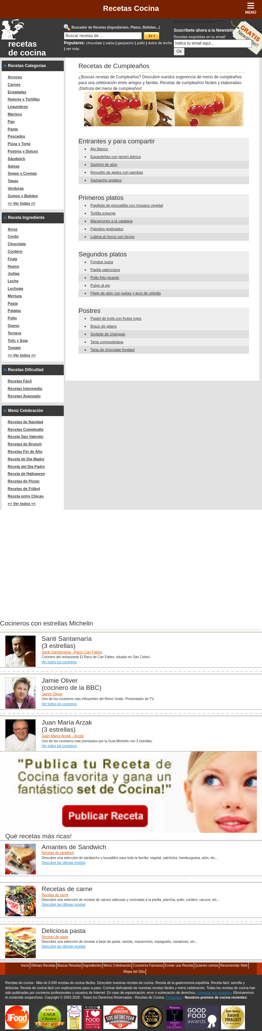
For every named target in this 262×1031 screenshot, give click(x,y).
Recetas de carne (55, 895)
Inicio (25, 965)
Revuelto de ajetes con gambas (116, 172)
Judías (14, 273)
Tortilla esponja (102, 213)
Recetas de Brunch (25, 444)
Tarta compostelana (106, 342)
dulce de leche (160, 43)
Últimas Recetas (43, 965)
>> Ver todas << (21, 203)
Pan (11, 122)
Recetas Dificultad (25, 369)
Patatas (14, 310)
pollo (141, 43)
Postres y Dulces (23, 151)
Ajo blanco (99, 149)
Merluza (15, 296)
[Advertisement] (57, 557)
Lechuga (15, 288)
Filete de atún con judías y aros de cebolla (125, 293)
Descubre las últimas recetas (63, 863)
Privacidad (174, 997)
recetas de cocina (27, 48)
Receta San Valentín (26, 436)
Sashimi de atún (103, 164)
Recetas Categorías (27, 65)
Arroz (13, 229)
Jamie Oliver (52, 694)
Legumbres (18, 107)
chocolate (94, 43)
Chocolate (17, 244)
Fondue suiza (101, 262)
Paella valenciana (105, 270)
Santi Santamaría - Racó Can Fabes (72, 652)
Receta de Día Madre (26, 459)
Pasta (13, 129)
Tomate (14, 348)
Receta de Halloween (26, 474)
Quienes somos (206, 965)
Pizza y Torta (19, 144)
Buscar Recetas (69, 965)
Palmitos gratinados (106, 229)
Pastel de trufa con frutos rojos (115, 318)
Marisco (15, 114)
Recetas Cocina (131, 8)
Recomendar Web (233, 965)
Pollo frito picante (104, 277)
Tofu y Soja (18, 340)
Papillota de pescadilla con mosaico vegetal (126, 205)
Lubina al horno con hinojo (112, 237)
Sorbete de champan (107, 334)
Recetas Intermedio (25, 388)
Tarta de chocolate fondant (112, 350)
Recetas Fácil (20, 381)
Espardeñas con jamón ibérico (115, 157)
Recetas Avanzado (24, 396)
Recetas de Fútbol (24, 489)
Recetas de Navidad (25, 422)
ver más (72, 49)
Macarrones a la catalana (111, 221)
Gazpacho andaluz (106, 180)
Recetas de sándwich (58, 853)
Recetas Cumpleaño (26, 429)
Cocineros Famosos (148, 965)
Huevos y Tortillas (24, 99)
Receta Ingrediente (26, 217)
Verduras (16, 188)
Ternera (14, 333)
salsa (109, 43)
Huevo (13, 266)
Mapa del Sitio (134, 971)
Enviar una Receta (179, 965)
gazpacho (125, 43)
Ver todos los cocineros (59, 662)
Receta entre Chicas (26, 496)
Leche (13, 281)
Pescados (16, 136)
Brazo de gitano (103, 326)
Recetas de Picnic (24, 481)
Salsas (14, 166)
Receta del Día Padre (26, 466)
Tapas (13, 181)
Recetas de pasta (55, 937)
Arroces (15, 77)
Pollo (12, 318)
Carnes (14, 84)
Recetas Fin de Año (25, 451)
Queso (13, 325)
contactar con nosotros (214, 993)
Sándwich (16, 159)
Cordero (15, 251)
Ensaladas (17, 92)
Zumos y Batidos (23, 196)
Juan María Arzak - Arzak (63, 736)
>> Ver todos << (22, 355)
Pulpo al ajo (100, 285)
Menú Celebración (25, 410)
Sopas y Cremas (22, 173)
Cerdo (13, 236)
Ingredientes (92, 965)
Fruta (12, 259)
